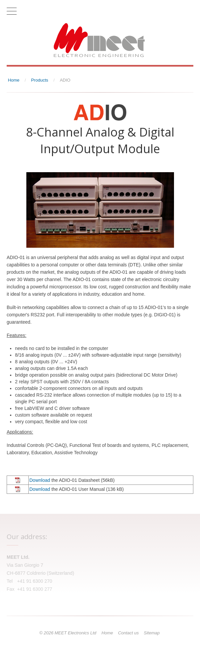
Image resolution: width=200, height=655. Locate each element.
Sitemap (152, 632)
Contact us (128, 632)
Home (107, 632)
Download (39, 480)
